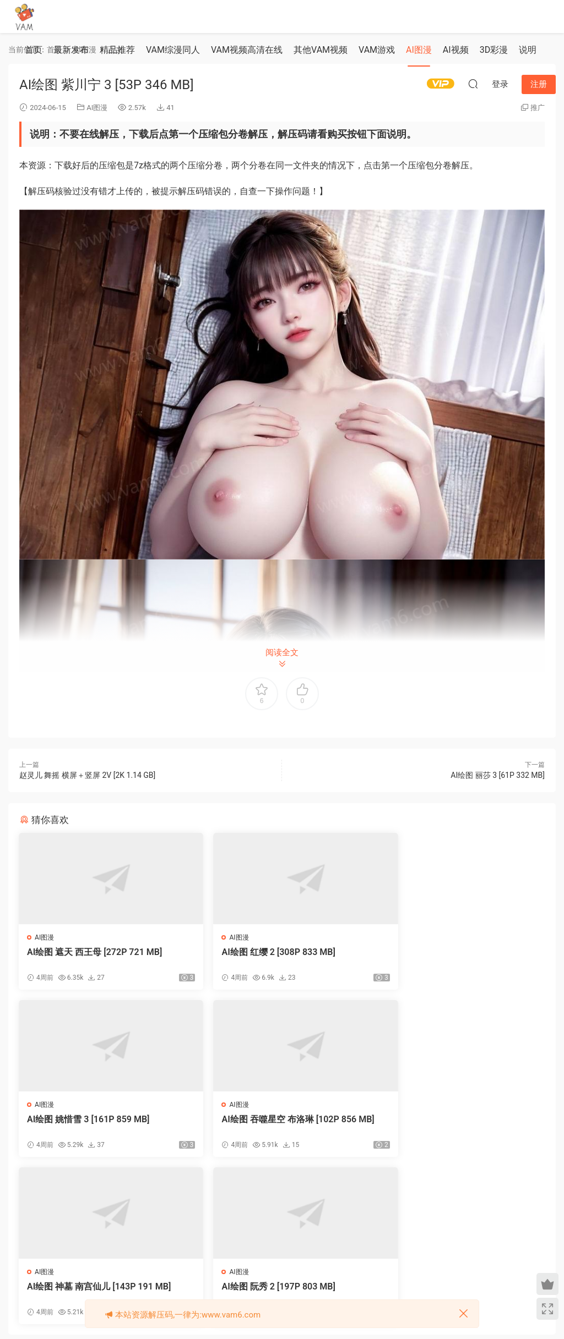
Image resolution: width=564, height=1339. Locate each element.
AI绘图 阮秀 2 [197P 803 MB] (441, 1120)
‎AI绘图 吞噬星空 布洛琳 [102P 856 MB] (100, 1125)
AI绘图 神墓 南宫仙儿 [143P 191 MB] (278, 1120)
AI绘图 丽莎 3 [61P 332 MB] (498, 775)
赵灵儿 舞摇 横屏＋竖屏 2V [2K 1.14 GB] (87, 775)
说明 (527, 50)
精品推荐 (117, 50)
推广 (537, 107)
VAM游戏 (377, 50)
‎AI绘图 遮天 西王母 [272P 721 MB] (95, 952)
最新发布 (71, 50)
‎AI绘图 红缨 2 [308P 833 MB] (263, 952)
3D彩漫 (494, 50)
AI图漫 (419, 50)
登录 (291, 1223)
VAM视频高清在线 (247, 50)
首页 (33, 50)
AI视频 (456, 50)
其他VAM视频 (321, 50)
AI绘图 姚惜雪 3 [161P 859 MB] (446, 952)
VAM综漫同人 (173, 50)
